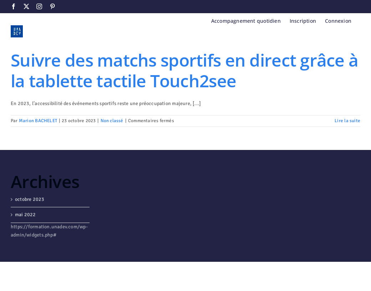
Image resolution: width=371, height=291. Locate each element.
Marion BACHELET (38, 121)
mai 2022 (25, 215)
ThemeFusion (138, 272)
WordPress (30, 280)
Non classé (112, 121)
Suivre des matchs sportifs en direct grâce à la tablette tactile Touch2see (184, 70)
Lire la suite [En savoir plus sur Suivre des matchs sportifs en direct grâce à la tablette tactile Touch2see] (347, 121)
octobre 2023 (30, 199)
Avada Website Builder (93, 272)
